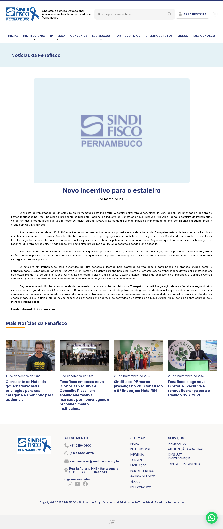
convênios (78, 35)
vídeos (182, 35)
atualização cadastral (185, 449)
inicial (13, 35)
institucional (140, 449)
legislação (138, 465)
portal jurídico (127, 35)
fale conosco (204, 35)
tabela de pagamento (184, 464)
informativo (177, 443)
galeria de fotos (159, 35)
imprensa (137, 454)
